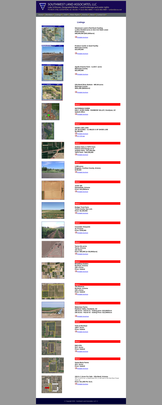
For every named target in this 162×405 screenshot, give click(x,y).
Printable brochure (82, 37)
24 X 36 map (81, 136)
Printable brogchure (83, 316)
